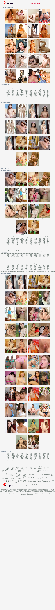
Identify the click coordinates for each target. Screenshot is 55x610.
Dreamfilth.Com (46, 477)
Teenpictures (39, 481)
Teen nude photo (33, 150)
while (48, 96)
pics (35, 90)
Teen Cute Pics (31, 474)
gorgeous (22, 89)
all (8, 88)
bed (8, 96)
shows (40, 93)
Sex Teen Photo (16, 470)
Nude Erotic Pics (16, 477)
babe (8, 93)
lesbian (26, 96)
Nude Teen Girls (44, 202)
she (40, 90)
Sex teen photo (21, 118)
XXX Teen (33, 353)
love (26, 251)
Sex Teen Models (21, 385)
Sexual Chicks (21, 369)
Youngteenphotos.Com (32, 481)
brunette (13, 89)
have (22, 96)
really (35, 98)
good (22, 88)
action (8, 236)
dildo (13, 251)
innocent (26, 90)
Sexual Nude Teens (21, 218)
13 (46, 271)
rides (35, 251)
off (31, 98)
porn (35, 94)
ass (8, 91)
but (13, 90)
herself (22, 99)
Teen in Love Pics (21, 449)
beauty (8, 95)
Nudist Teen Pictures (33, 166)
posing (35, 95)
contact (41, 485)
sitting (40, 94)
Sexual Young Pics (21, 401)
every (17, 89)
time (48, 237)
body (13, 237)
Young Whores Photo (44, 385)
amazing (8, 89)
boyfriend (13, 88)
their (44, 95)
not (31, 96)
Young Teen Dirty (21, 166)
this (44, 251)
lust (31, 88)
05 (17, 271)
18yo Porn (21, 202)
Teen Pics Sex (45, 470)
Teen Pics (21, 353)
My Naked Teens (10, 401)
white (48, 97)
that (44, 93)
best (8, 98)
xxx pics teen (10, 118)
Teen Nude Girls (33, 369)
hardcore (22, 94)
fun (17, 96)
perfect (35, 88)
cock (13, 95)
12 (43, 271)
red (35, 99)
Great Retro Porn (32, 477)
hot (26, 88)
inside (27, 91)
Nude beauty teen (44, 417)
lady (26, 94)
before (8, 97)
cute (13, 97)
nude (31, 97)
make (31, 89)
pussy (35, 97)
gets (17, 98)
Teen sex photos (10, 150)
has (22, 95)
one (31, 99)
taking (44, 90)
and (8, 90)
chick (13, 93)
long (26, 98)
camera (13, 91)
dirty (17, 236)
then (44, 97)
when (48, 95)
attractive (8, 92)
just (26, 93)
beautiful (8, 94)
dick (13, 99)
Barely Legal (44, 218)
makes (31, 90)
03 (10, 271)
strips (40, 99)
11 (39, 271)
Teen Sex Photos (32, 470)
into (26, 92)
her (21, 98)
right (40, 237)
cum (13, 96)
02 (6, 271)
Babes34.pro (10, 417)
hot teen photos (33, 118)
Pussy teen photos (10, 134)
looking (26, 99)
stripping (40, 98)
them (44, 96)
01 (3, 271)
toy (47, 89)
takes (44, 89)
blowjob (13, 236)
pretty (35, 96)
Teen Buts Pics (44, 369)
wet (47, 94)
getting (17, 99)
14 (50, 271)
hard (22, 93)
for (17, 90)
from (17, 92)
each (17, 237)
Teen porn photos (21, 134)
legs (26, 95)
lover (31, 237)
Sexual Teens (33, 401)
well (48, 93)
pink (35, 91)
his (26, 236)
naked (31, 93)
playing (35, 92)
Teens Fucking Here (10, 369)
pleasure (35, 93)
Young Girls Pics (21, 234)
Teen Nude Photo (12, 474)
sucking (44, 236)
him (22, 251)
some (40, 96)
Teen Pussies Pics (33, 234)
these (44, 98)
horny (27, 237)
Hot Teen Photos (12, 470)
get (17, 97)
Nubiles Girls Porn (10, 385)
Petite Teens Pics (33, 385)
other (31, 251)
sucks (44, 237)
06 (21, 271)
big (8, 99)
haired (22, 92)
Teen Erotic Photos (7, 470)
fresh (17, 91)
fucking (17, 95)
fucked (17, 94)
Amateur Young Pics (10, 202)
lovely (31, 236)
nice (31, 95)
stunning (40, 251)
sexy (40, 89)
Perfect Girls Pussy (44, 433)
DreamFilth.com (44, 353)
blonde (8, 251)
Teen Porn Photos (33, 218)
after (8, 237)
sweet (44, 88)
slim (40, 95)
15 (54, 271)
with (48, 99)
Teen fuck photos (44, 134)
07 (25, 271)
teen (44, 91)
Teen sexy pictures (10, 433)
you (47, 251)
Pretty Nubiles (33, 417)
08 (28, 271)
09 (32, 271)
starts (40, 97)
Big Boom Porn (33, 449)
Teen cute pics (21, 150)
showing (39, 92)
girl (17, 251)
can (13, 92)
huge (27, 89)
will (47, 98)
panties (35, 236)
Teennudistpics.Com (46, 481)
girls (22, 236)
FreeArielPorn (21, 433)
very (48, 91)
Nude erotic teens (33, 202)
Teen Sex (44, 401)
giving (22, 237)
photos (35, 89)
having (22, 97)
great (22, 90)
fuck (17, 93)
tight (48, 236)
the (44, 94)
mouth (31, 92)
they (44, 99)
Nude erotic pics (10, 218)
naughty (31, 94)
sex (40, 88)
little (26, 97)
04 (14, 271)
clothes (13, 94)
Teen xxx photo (44, 150)
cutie (13, 98)
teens (44, 92)
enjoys (17, 88)
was (48, 92)
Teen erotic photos (44, 118)
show (40, 91)
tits (47, 88)
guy (22, 91)
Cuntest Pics (33, 433)
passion (35, 237)
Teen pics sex (33, 134)
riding (40, 236)
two (47, 90)
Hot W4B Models (21, 417)
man (31, 91)
